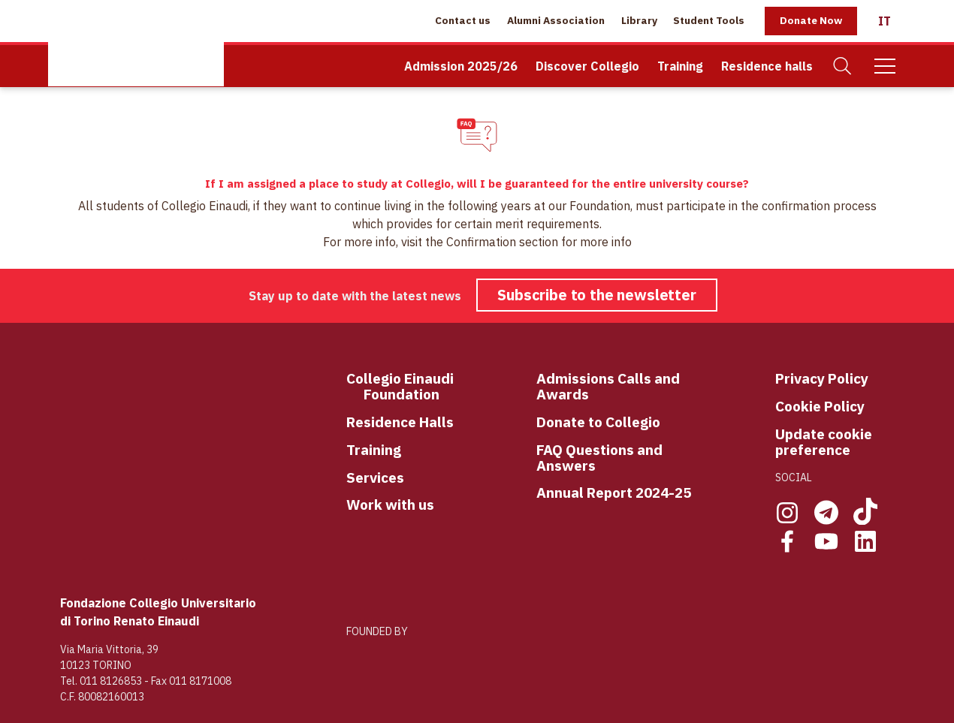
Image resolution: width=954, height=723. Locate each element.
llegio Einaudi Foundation (409, 386)
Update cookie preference (823, 442)
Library (639, 20)
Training (680, 66)
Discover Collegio (587, 66)
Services (375, 478)
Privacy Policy (821, 379)
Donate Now (811, 20)
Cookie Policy (820, 406)
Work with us (390, 505)
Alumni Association (556, 20)
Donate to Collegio (598, 422)
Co (355, 379)
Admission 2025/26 (461, 66)
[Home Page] (136, 43)
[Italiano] (884, 21)
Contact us (463, 20)
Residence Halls (400, 422)
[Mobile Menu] (885, 66)
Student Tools (708, 20)
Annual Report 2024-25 (613, 493)
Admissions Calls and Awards (608, 386)
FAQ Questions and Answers (599, 458)
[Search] (843, 66)
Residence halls (767, 66)
